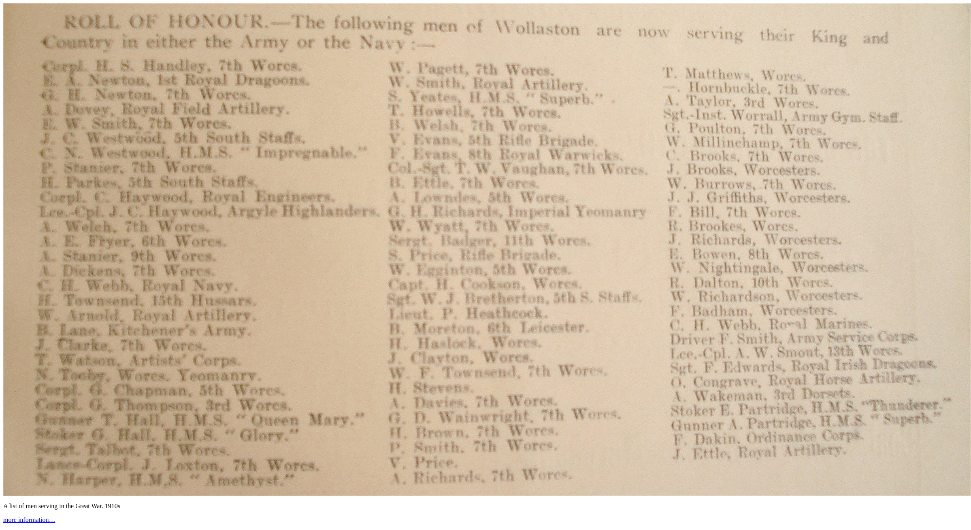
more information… (29, 519)
